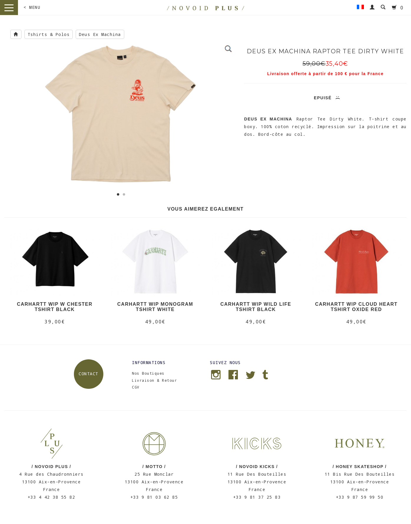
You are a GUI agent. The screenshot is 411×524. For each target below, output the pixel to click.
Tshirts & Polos (49, 34)
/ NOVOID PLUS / (51, 466)
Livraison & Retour (154, 380)
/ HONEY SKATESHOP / (360, 466)
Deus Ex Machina (100, 34)
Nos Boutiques (148, 373)
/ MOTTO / (154, 466)
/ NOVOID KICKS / (257, 466)
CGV (136, 387)
